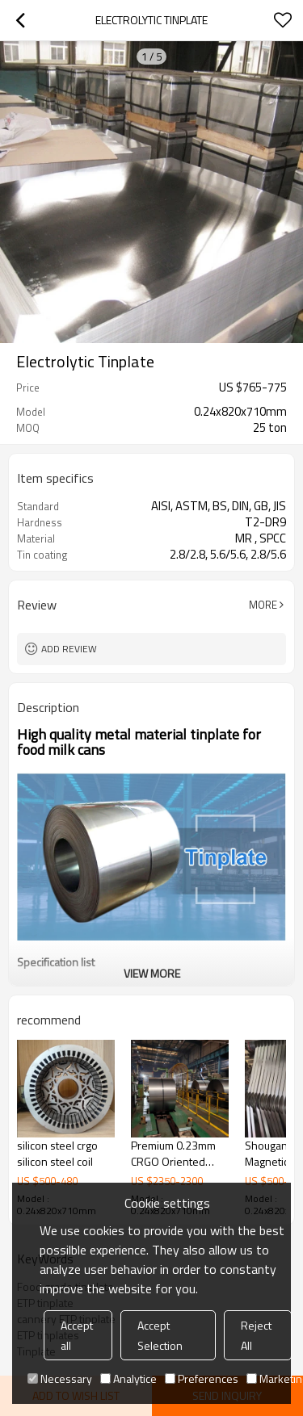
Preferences (201, 1378)
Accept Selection (160, 1335)
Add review (69, 648)
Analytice (128, 1378)
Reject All (256, 1335)
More (263, 605)
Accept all (77, 1335)
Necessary (59, 1378)
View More (152, 973)
